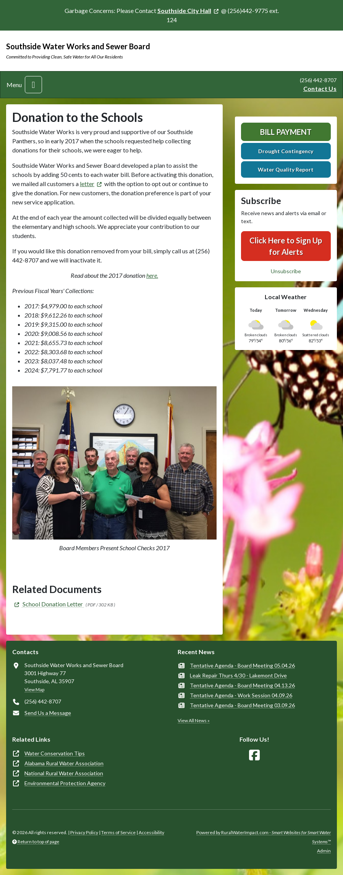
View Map (34, 689)
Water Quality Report (286, 169)
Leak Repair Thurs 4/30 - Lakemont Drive (238, 675)
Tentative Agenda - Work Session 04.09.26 (241, 695)
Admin (324, 851)
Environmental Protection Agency (64, 783)
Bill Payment (286, 131)
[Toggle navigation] (33, 84)
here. (152, 275)
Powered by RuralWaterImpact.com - (263, 837)
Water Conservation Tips (54, 753)
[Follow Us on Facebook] (254, 755)
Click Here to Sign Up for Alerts (285, 246)
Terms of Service (118, 832)
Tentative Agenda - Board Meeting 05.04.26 (242, 665)
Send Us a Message (47, 713)
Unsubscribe (286, 271)
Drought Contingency (285, 151)
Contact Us (320, 88)
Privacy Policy (84, 832)
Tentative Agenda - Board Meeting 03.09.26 (242, 705)
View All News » (194, 720)
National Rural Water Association (63, 773)
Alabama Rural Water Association (64, 763)
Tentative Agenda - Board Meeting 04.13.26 (242, 685)
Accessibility (151, 832)
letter (87, 183)
